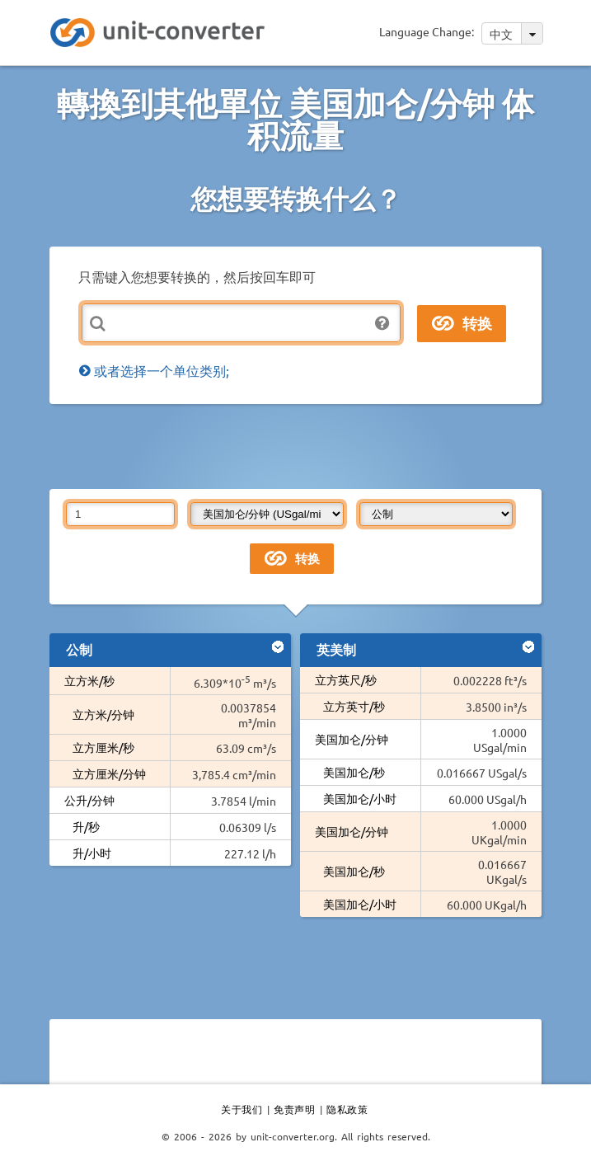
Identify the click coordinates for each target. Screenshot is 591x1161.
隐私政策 (347, 1109)
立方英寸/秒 (354, 705)
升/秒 (86, 826)
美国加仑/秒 (354, 771)
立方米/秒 (89, 680)
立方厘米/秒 (103, 747)
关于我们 (241, 1109)
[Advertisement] (296, 445)
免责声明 (294, 1109)
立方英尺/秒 (346, 679)
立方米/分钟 (103, 714)
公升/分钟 (89, 799)
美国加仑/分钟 (351, 738)
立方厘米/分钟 (109, 773)
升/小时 (92, 852)
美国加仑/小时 (359, 798)
